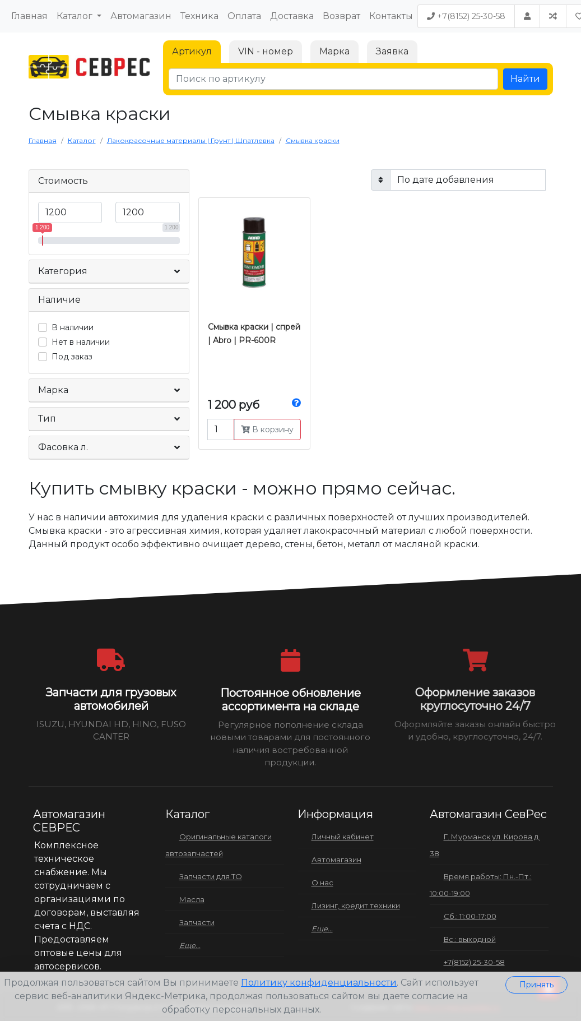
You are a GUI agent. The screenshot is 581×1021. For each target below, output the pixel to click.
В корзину (267, 429)
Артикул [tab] (192, 51)
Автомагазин (140, 16)
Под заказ (72, 357)
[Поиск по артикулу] (333, 79)
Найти (525, 78)
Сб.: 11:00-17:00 (470, 916)
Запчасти (197, 922)
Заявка (392, 51)
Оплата (244, 16)
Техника (199, 16)
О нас (322, 882)
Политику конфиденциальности (319, 982)
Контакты (391, 16)
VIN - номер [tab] (265, 51)
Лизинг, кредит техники (356, 905)
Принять (536, 985)
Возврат (341, 16)
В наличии (73, 327)
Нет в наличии (81, 342)
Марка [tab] (334, 51)
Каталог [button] (76, 16)
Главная (29, 16)
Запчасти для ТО (210, 876)
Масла (191, 899)
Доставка (292, 16)
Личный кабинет (343, 836)
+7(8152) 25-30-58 (466, 16)
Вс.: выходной (470, 939)
